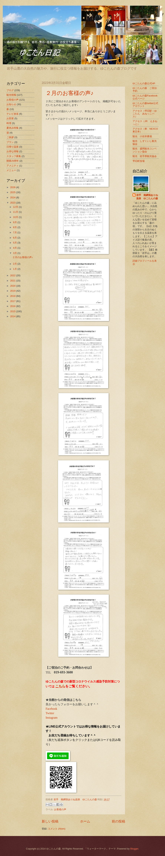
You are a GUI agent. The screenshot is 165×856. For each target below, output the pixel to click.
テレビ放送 (12, 113)
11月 (16, 212)
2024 (13, 197)
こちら (60, 686)
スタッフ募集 (13, 156)
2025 (13, 192)
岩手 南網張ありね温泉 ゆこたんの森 (147, 197)
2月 (15, 263)
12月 (16, 207)
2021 (13, 280)
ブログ (10, 90)
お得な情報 (12, 151)
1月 (15, 269)
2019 (13, 290)
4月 (15, 247)
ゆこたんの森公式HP (144, 83)
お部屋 (10, 118)
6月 (15, 237)
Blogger (134, 848)
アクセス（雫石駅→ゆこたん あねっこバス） (145, 113)
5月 (15, 242)
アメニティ (12, 165)
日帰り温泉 (12, 146)
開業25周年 (12, 160)
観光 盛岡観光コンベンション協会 (145, 150)
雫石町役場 (139, 161)
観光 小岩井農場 (142, 136)
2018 (13, 296)
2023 (13, 202)
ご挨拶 (10, 137)
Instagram (51, 717)
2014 (13, 316)
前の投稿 (118, 821)
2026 (13, 187)
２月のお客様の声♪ (69, 93)
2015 (13, 311)
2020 (13, 285)
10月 (16, 217)
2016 (13, 306)
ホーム (85, 821)
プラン (10, 142)
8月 (15, 227)
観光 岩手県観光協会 (145, 156)
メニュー (11, 170)
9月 (15, 222)
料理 (8, 123)
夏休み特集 (12, 127)
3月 (15, 253)
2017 (13, 301)
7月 (15, 232)
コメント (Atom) (56, 828)
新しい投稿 (50, 821)
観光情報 (11, 95)
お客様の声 (60, 809)
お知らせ (11, 104)
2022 (13, 275)
